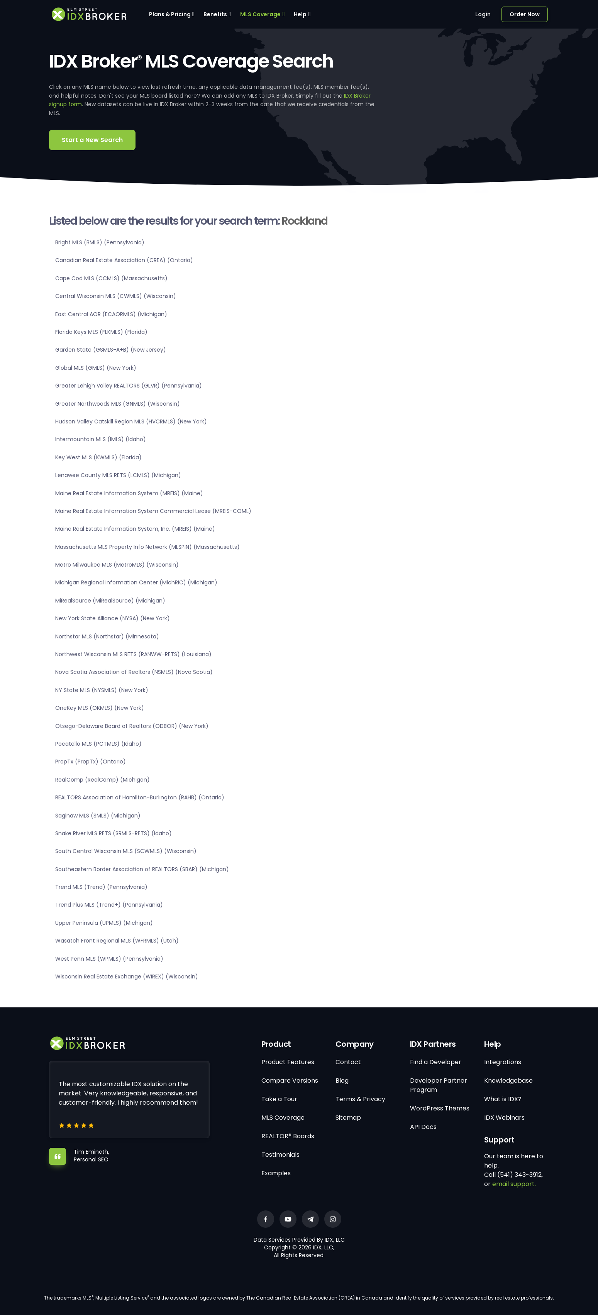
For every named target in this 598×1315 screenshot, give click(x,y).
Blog (342, 1080)
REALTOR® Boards (287, 1136)
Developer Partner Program (438, 1085)
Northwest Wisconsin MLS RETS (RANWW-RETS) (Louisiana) (133, 654)
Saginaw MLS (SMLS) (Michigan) (98, 815)
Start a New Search (92, 139)
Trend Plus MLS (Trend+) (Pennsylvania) (109, 905)
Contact (348, 1062)
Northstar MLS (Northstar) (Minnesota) (107, 636)
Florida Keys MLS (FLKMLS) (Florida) (101, 332)
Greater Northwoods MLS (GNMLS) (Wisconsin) (117, 404)
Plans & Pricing (170, 14)
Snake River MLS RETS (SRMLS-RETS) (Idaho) (113, 833)
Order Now (525, 14)
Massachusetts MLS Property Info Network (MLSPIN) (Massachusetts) (147, 547)
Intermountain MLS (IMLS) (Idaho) (100, 439)
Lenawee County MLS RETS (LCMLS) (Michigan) (118, 475)
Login (483, 14)
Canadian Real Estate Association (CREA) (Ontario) (124, 260)
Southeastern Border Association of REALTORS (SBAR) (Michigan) (142, 869)
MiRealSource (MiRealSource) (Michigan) (110, 600)
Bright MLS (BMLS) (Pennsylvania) (99, 242)
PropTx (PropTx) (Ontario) (90, 761)
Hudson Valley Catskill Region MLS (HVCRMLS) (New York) (131, 421)
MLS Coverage (260, 14)
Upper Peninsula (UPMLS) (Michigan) (104, 923)
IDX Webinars (504, 1117)
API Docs (423, 1126)
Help (300, 14)
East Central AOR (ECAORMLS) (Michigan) (111, 314)
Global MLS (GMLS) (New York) (95, 368)
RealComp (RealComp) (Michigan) (102, 780)
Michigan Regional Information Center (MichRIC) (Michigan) (136, 582)
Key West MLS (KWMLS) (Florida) (98, 457)
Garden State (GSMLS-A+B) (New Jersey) (110, 350)
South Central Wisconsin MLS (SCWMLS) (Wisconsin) (126, 851)
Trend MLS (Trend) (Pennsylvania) (101, 887)
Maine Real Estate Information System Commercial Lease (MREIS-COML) (153, 511)
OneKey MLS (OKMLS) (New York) (99, 708)
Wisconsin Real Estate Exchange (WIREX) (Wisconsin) (126, 976)
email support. (514, 1184)
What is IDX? (503, 1099)
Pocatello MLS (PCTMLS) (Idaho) (98, 744)
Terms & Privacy (360, 1099)
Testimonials (280, 1154)
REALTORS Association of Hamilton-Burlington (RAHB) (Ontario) (139, 797)
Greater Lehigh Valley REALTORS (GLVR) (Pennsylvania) (128, 385)
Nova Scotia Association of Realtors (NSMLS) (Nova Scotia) (134, 672)
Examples (276, 1173)
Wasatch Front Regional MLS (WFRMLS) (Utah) (117, 940)
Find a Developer (435, 1062)
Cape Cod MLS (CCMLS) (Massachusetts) (111, 278)
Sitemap (348, 1117)
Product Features (287, 1062)
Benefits (215, 14)
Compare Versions (289, 1080)
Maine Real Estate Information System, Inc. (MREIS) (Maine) (135, 529)
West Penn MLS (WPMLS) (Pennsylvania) (109, 959)
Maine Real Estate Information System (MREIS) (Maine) (129, 493)
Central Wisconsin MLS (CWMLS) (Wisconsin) (115, 296)
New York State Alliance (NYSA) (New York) (112, 618)
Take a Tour (279, 1099)
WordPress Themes (439, 1108)
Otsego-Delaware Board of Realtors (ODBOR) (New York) (131, 726)
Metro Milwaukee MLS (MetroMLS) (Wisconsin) (117, 565)
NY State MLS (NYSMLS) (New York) (101, 690)
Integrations (502, 1062)
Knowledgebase (508, 1080)
